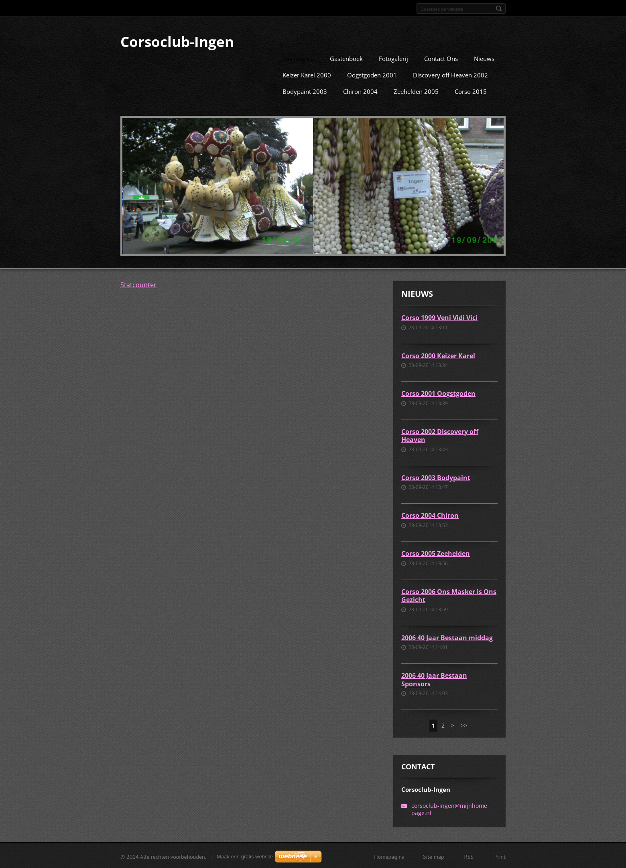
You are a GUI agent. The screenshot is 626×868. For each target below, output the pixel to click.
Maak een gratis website (245, 856)
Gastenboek (346, 58)
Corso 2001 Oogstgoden (438, 392)
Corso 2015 (471, 91)
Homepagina (389, 856)
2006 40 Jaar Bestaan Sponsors (434, 679)
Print (500, 856)
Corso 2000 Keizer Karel (438, 355)
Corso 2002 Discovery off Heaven (439, 435)
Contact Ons (441, 58)
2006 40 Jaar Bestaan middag (447, 637)
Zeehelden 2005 (416, 91)
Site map (433, 856)
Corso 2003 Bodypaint (435, 477)
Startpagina (298, 58)
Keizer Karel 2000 (307, 74)
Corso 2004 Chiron (430, 514)
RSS (469, 856)
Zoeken (498, 8)
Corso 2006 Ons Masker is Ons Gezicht (448, 595)
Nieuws (484, 58)
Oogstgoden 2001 (372, 74)
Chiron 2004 (360, 91)
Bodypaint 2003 (305, 91)
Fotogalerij (393, 58)
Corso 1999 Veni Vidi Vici (439, 316)
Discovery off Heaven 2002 (450, 74)
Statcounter (138, 284)
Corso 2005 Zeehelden (435, 552)
